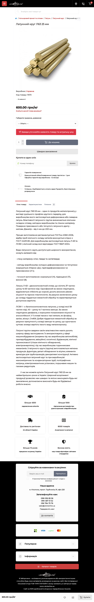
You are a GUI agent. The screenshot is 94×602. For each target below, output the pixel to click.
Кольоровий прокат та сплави (31, 18)
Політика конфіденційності (49, 479)
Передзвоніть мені (47, 509)
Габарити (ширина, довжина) (28, 118)
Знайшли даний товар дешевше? (29, 111)
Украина (30, 91)
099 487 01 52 (47, 501)
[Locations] (76, 3)
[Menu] (4, 3)
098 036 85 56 (47, 498)
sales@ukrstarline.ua (47, 506)
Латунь (47, 18)
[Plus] (22, 141)
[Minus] (22, 143)
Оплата (27, 186)
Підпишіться (60, 474)
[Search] (18, 11)
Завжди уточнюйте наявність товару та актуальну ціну (46, 132)
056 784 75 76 (47, 503)
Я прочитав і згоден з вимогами (47, 480)
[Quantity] (18, 142)
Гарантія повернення (33, 172)
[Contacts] (83, 3)
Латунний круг (58, 18)
